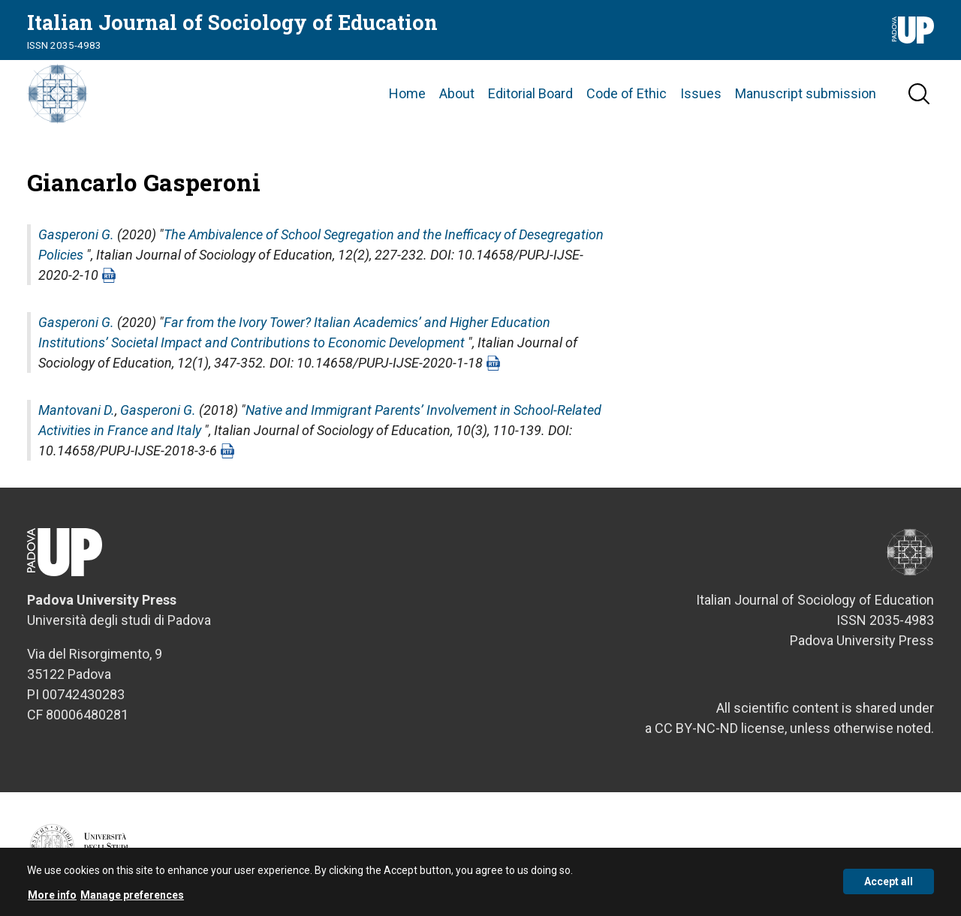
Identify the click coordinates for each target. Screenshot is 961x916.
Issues (701, 93)
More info (52, 901)
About (456, 93)
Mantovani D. (76, 410)
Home (407, 93)
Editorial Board (530, 93)
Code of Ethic (626, 93)
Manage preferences (132, 901)
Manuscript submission (805, 93)
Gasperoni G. (76, 234)
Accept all (888, 888)
